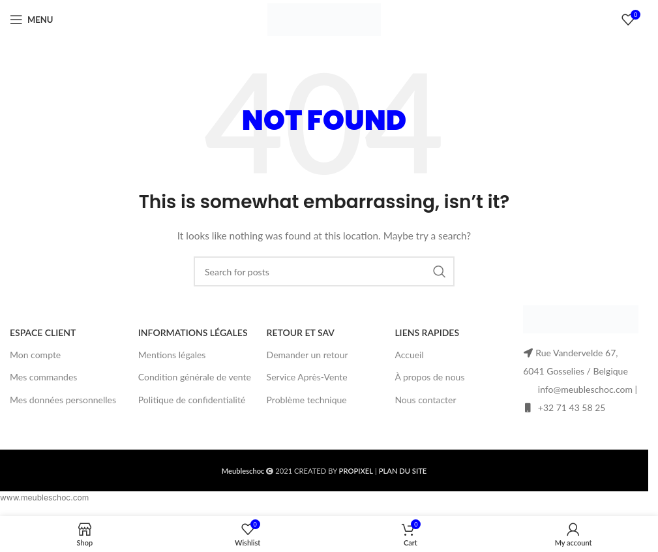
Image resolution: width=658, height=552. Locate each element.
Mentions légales (172, 354)
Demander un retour (307, 354)
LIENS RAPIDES (427, 332)
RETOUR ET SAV (301, 332)
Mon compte (35, 354)
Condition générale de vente (194, 376)
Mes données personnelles (63, 399)
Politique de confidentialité (191, 399)
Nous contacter (425, 399)
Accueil (409, 354)
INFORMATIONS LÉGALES (193, 332)
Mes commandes (43, 376)
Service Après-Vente (307, 376)
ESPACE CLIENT (43, 332)
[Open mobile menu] (31, 20)
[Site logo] (324, 18)
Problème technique (307, 399)
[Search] (324, 271)
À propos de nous (429, 376)
